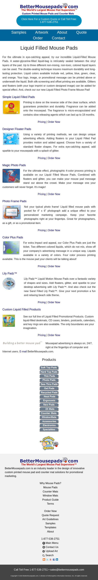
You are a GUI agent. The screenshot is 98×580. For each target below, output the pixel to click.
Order (38, 38)
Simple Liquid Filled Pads (18, 97)
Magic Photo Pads (14, 165)
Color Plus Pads (12, 237)
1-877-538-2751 (50, 538)
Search (50, 555)
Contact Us (51, 547)
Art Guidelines (50, 519)
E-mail (23, 351)
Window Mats (50, 495)
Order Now (54, 122)
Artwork (41, 32)
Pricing (42, 122)
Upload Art (50, 551)
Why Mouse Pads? (50, 483)
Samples (18, 32)
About (62, 32)
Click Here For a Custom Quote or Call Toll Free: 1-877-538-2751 (49, 20)
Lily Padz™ (9, 273)
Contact (58, 38)
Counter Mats (50, 491)
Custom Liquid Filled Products (21, 309)
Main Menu (51, 543)
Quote (81, 32)
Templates (50, 527)
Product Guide (50, 499)
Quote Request (50, 515)
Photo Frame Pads (14, 201)
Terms (50, 503)
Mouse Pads (50, 487)
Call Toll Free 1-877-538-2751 (31, 569)
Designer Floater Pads (16, 129)
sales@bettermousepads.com (67, 569)
